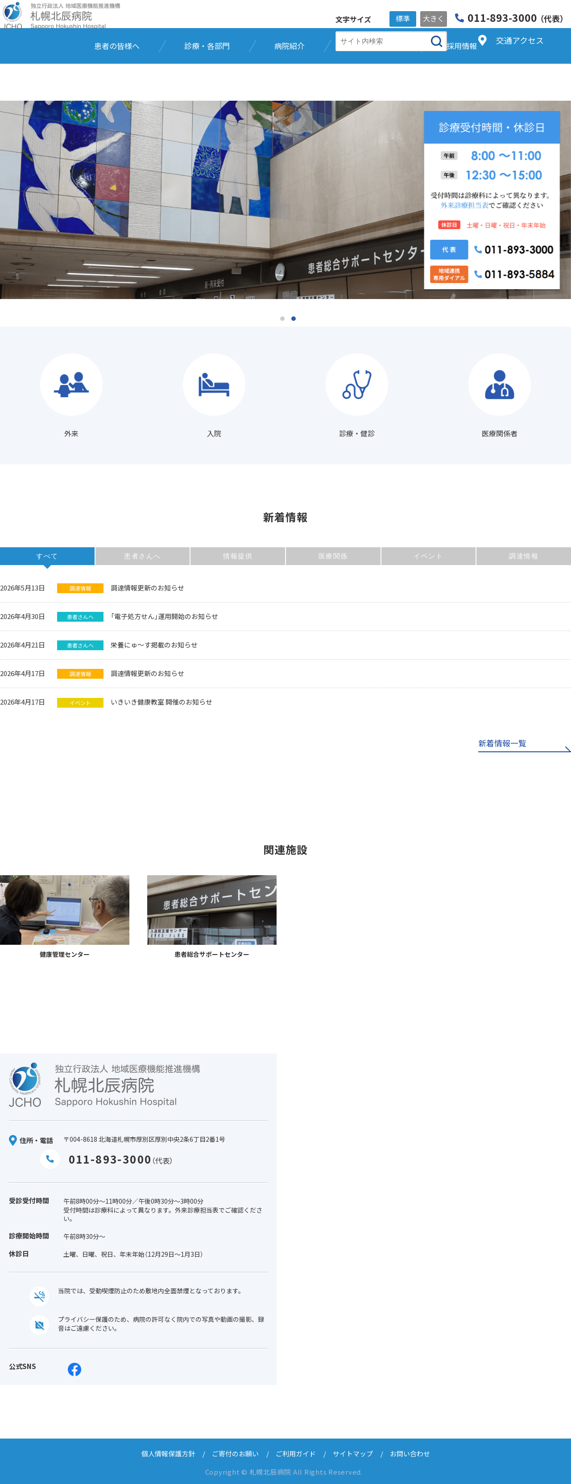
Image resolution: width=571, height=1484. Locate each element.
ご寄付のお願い (235, 1453)
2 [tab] (293, 318)
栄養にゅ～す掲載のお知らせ (154, 644)
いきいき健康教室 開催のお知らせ (161, 701)
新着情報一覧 (502, 744)
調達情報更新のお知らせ (147, 587)
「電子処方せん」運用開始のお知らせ (164, 616)
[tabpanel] (285, 200)
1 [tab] (282, 318)
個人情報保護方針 (168, 1453)
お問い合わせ (410, 1453)
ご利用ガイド (296, 1453)
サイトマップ (353, 1453)
